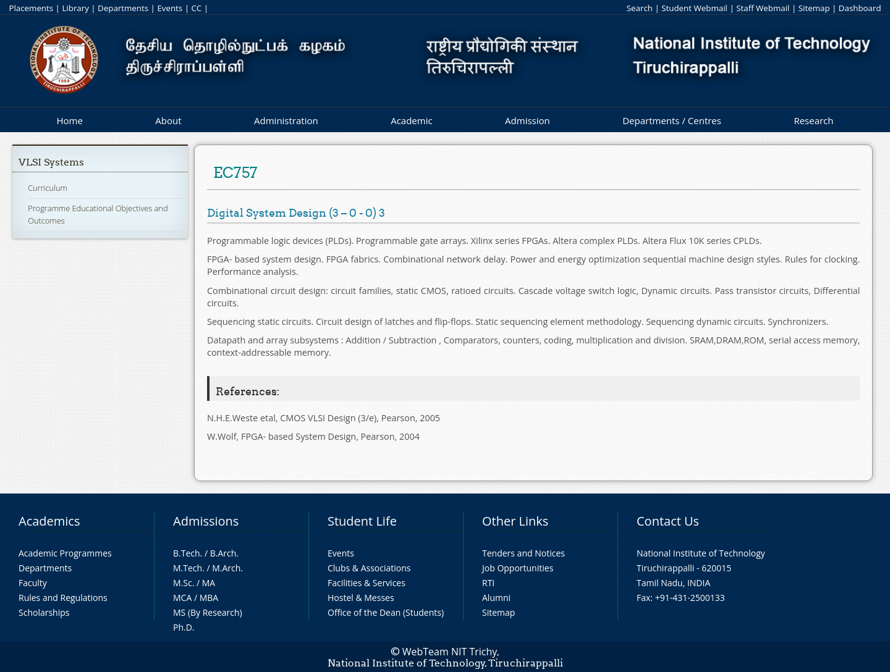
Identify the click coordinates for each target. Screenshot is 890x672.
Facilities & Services (366, 583)
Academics (49, 521)
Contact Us (668, 521)
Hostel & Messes (361, 597)
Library (75, 8)
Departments (123, 8)
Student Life (362, 521)
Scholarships (44, 612)
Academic (411, 120)
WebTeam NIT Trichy (450, 651)
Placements (31, 8)
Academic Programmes (65, 553)
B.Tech (186, 553)
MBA (209, 597)
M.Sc (182, 583)
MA (208, 583)
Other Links (515, 521)
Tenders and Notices (523, 553)
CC (196, 8)
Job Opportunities (517, 568)
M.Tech (187, 568)
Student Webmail (694, 8)
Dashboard (860, 8)
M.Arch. (227, 568)
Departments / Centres (671, 120)
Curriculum (47, 187)
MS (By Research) (207, 612)
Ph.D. (184, 627)
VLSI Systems (51, 162)
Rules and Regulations (63, 597)
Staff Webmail (762, 8)
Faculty (33, 583)
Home (69, 120)
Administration (286, 120)
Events (169, 8)
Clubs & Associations (369, 568)
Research (813, 120)
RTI (488, 583)
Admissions (206, 521)
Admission (527, 120)
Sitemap (814, 8)
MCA (182, 597)
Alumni (496, 597)
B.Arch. (224, 553)
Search (640, 8)
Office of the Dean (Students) (386, 612)
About (168, 120)
